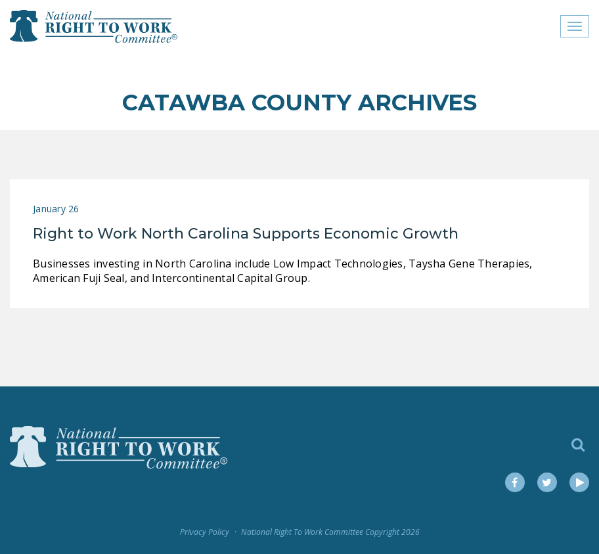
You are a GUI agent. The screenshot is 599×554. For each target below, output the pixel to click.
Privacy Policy (204, 532)
